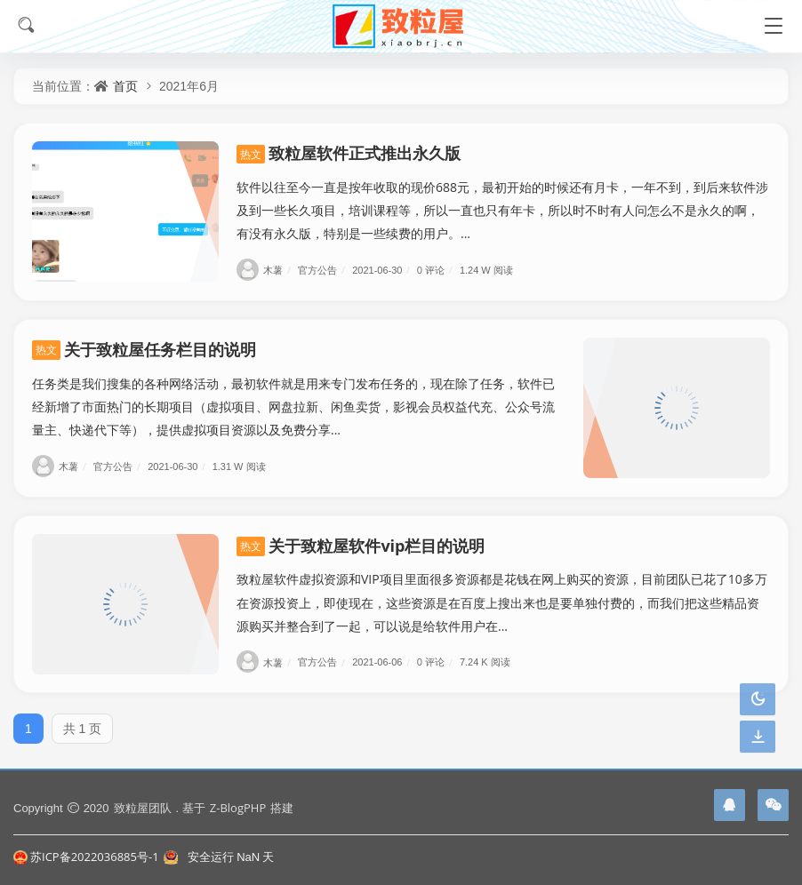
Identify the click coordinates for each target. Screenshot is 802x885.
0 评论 (437, 269)
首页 (125, 85)
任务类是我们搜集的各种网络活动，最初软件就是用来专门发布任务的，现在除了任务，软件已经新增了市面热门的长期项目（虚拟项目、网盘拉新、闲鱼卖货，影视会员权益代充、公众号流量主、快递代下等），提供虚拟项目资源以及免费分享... (293, 406)
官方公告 (323, 269)
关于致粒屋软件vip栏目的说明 (361, 545)
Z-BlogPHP (238, 808)
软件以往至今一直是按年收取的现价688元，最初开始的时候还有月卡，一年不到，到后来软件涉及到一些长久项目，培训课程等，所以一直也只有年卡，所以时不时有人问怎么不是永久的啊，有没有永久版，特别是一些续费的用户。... (502, 210)
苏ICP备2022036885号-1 (86, 857)
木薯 (266, 269)
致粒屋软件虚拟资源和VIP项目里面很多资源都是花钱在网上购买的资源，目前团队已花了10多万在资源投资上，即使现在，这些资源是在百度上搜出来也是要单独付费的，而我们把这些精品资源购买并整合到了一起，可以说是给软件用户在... (502, 602)
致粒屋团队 (143, 808)
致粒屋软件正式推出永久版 (349, 152)
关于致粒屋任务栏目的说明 (144, 349)
